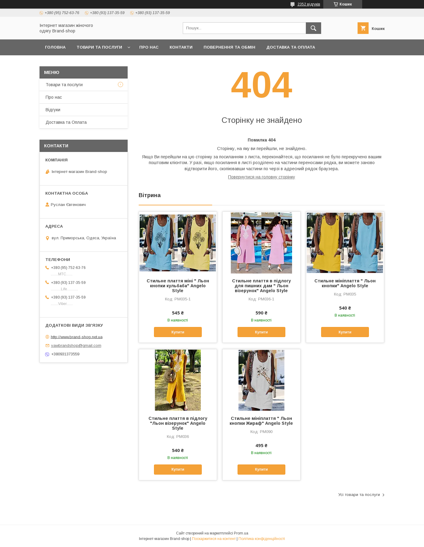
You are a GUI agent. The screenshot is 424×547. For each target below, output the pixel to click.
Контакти (181, 47)
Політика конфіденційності (261, 539)
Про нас (149, 47)
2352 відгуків (309, 4)
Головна (55, 47)
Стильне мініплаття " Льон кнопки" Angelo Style (345, 283)
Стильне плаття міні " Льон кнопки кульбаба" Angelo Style (178, 285)
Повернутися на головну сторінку (261, 176)
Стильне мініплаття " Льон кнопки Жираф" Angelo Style (261, 421)
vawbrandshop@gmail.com (76, 345)
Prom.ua (241, 533)
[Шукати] (313, 28)
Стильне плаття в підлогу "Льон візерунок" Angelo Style (177, 423)
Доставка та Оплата (290, 47)
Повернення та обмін (229, 47)
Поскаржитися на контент (214, 539)
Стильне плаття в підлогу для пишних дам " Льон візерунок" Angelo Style (261, 285)
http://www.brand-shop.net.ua (77, 336)
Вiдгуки (53, 109)
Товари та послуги (99, 47)
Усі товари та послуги (359, 494)
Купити (177, 332)
